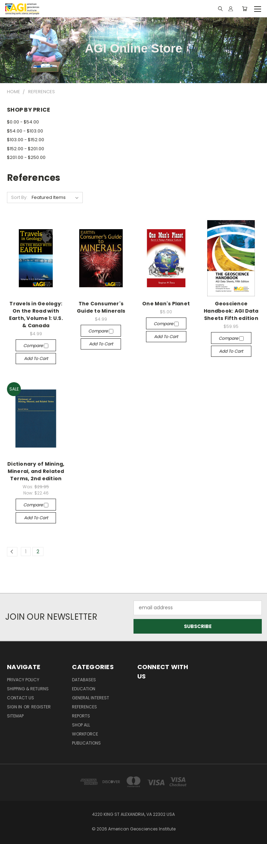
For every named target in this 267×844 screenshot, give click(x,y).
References (84, 707)
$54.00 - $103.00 (25, 131)
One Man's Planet (166, 303)
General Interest (90, 698)
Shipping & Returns (28, 689)
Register (41, 707)
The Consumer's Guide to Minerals (101, 307)
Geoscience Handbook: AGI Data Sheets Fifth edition (231, 311)
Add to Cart (36, 358)
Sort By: (19, 197)
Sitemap (15, 716)
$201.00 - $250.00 (26, 157)
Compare (35, 345)
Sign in (15, 707)
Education (83, 689)
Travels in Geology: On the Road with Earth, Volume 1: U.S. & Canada (36, 314)
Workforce (85, 734)
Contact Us (20, 698)
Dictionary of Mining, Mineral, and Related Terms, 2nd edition (35, 471)
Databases (84, 680)
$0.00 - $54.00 (23, 122)
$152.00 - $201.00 (25, 148)
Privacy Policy (23, 680)
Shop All (81, 725)
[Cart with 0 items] (244, 8)
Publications (86, 743)
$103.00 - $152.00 (25, 139)
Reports (81, 716)
